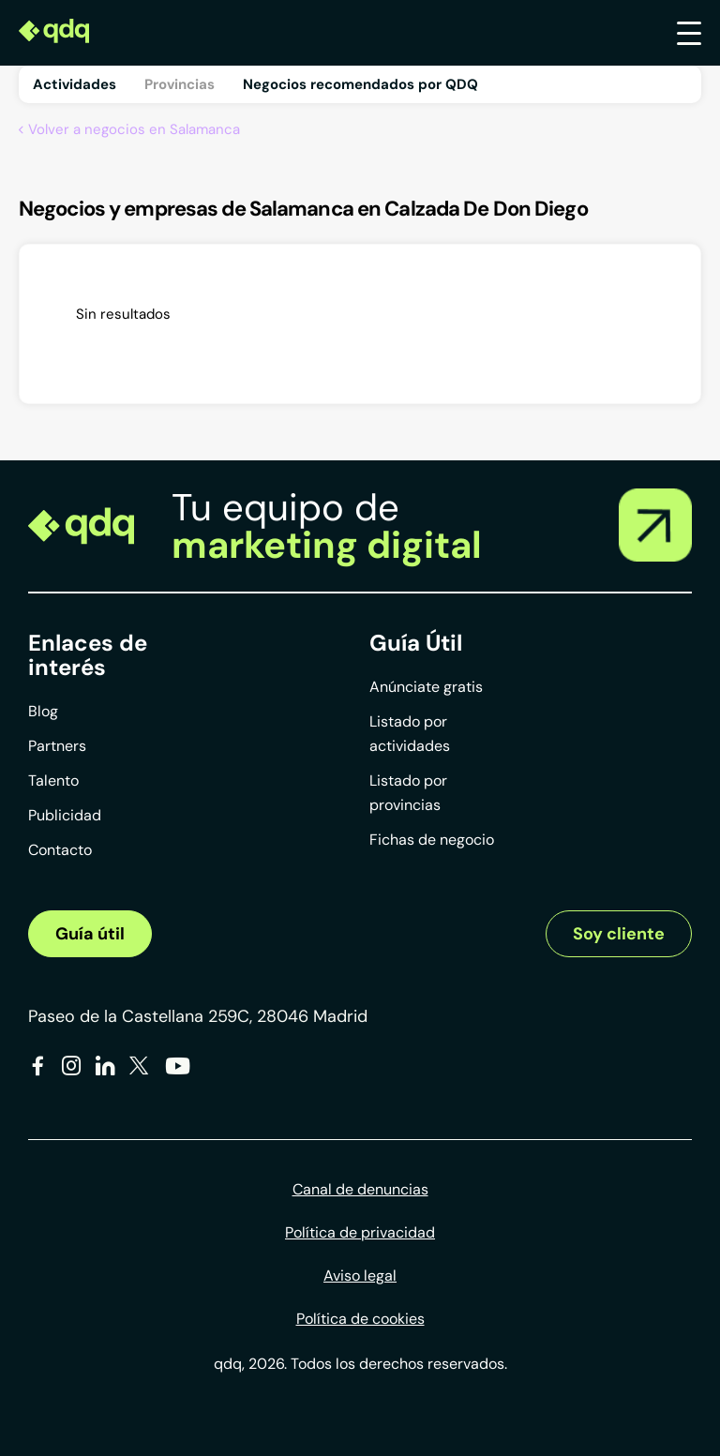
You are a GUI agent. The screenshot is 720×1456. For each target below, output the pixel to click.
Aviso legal (360, 1275)
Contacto (60, 850)
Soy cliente (619, 934)
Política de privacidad (360, 1232)
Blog (43, 711)
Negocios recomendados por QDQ (360, 84)
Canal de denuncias (360, 1189)
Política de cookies (360, 1318)
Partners (57, 746)
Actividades (74, 84)
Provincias (179, 84)
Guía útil (90, 934)
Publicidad (64, 815)
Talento (53, 780)
